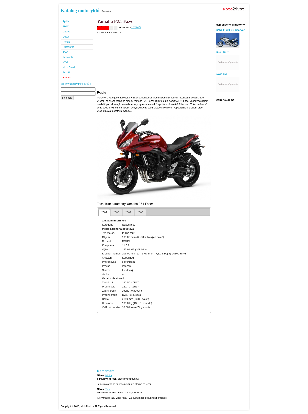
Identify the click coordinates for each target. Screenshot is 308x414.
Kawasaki (68, 57)
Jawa (65, 52)
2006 (140, 212)
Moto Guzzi (69, 67)
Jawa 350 (221, 74)
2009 (104, 212)
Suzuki (66, 72)
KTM (65, 62)
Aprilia (66, 21)
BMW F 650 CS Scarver (230, 29)
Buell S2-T (222, 51)
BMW (66, 26)
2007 (128, 212)
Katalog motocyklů (80, 10)
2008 (116, 212)
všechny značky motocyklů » (76, 84)
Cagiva (66, 31)
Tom (107, 389)
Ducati (66, 36)
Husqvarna (68, 47)
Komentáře (106, 371)
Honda (66, 41)
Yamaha (67, 77)
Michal (108, 375)
